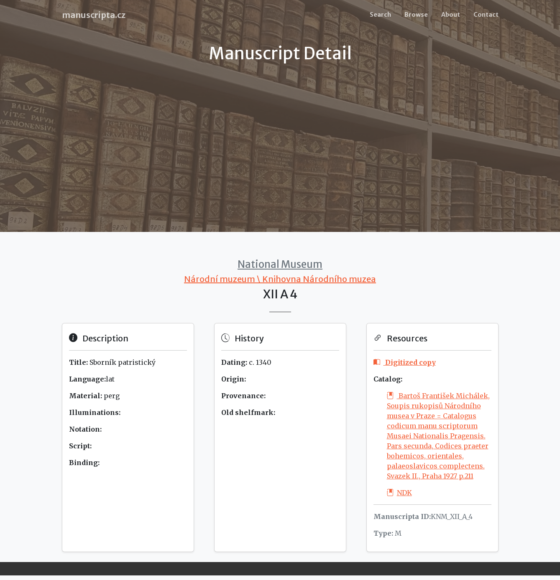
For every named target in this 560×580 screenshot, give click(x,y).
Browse (416, 14)
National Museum (280, 264)
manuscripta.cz (93, 15)
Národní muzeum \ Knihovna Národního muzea (280, 279)
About (450, 14)
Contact (486, 14)
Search (380, 14)
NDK (399, 492)
